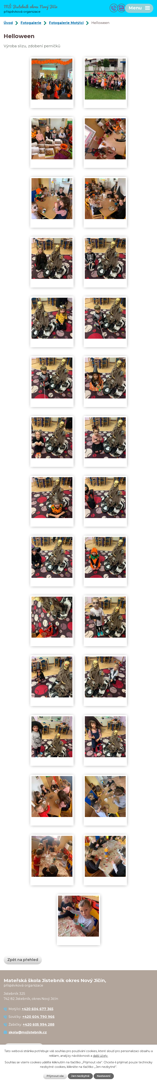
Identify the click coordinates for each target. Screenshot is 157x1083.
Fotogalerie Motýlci (66, 23)
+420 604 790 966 (38, 1017)
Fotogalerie (31, 23)
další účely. (100, 1055)
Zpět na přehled (22, 960)
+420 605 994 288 (38, 1025)
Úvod (8, 23)
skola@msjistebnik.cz (28, 1033)
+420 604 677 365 (37, 1009)
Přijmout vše (54, 1075)
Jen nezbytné (80, 1075)
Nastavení (104, 1075)
